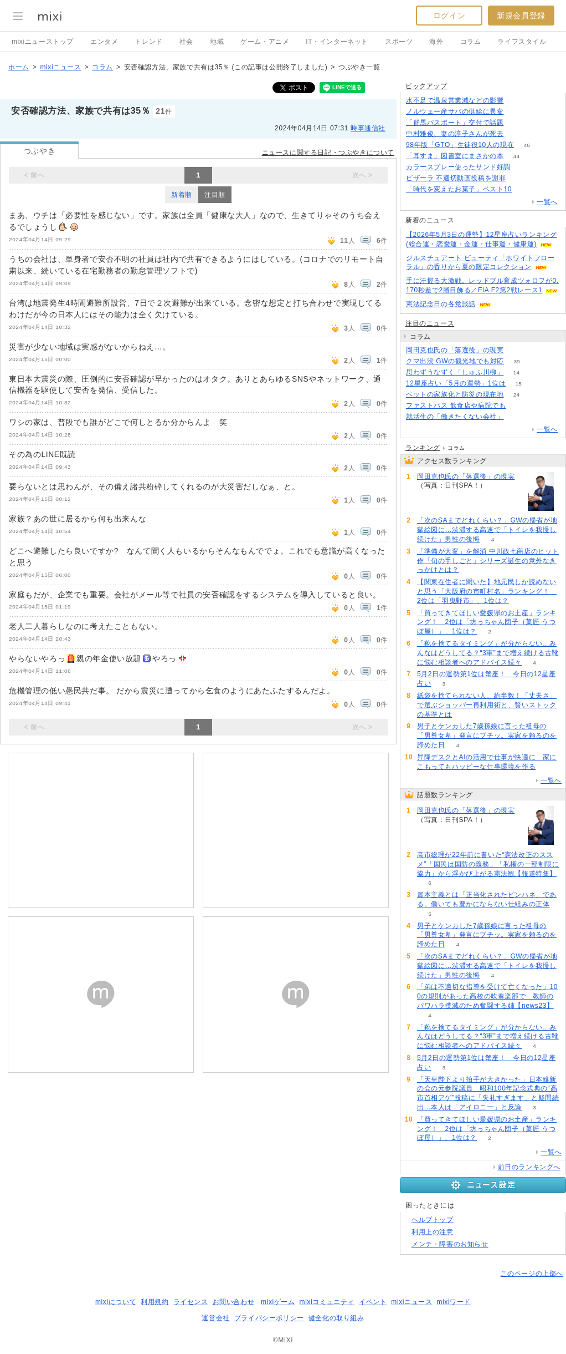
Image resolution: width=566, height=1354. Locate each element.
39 (516, 361)
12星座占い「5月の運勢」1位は (456, 383)
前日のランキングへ (529, 1167)
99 (516, 123)
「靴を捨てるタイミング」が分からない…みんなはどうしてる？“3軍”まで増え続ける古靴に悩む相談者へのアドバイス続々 (488, 653)
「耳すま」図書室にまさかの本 (454, 156)
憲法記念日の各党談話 (441, 304)
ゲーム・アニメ (264, 41)
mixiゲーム (278, 1302)
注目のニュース (429, 323)
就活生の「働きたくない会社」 (454, 416)
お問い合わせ (234, 1302)
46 (527, 145)
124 (518, 406)
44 (516, 156)
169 (516, 417)
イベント (373, 1302)
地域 (217, 41)
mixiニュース (60, 67)
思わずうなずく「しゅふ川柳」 (454, 372)
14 (516, 372)
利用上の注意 (432, 1232)
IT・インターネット (337, 41)
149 (518, 178)
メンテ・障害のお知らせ (449, 1244)
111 (516, 112)
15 (519, 384)
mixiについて (115, 1302)
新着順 (181, 195)
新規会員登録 (521, 15)
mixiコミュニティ (327, 1302)
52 (516, 101)
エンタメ (104, 41)
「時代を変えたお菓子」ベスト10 (459, 189)
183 (516, 350)
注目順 (214, 195)
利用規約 (154, 1302)
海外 (436, 41)
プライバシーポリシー (269, 1318)
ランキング (422, 448)
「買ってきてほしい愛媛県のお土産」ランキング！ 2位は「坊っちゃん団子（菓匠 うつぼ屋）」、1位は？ (487, 622)
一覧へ (547, 202)
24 (516, 395)
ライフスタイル (521, 41)
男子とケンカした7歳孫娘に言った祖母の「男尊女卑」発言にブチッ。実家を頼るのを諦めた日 (487, 735)
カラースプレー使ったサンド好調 (458, 167)
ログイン (449, 15)
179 (516, 134)
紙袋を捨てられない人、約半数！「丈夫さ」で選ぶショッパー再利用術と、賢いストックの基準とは (487, 705)
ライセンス (190, 1302)
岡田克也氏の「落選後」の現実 (454, 350)
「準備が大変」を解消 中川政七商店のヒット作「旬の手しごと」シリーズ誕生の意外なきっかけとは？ (488, 560)
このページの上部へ (532, 1273)
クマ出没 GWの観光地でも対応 (455, 361)
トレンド (148, 41)
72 (523, 167)
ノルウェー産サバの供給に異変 (454, 111)
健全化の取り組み (336, 1318)
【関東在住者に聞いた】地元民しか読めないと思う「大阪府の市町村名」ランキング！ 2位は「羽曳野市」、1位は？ (487, 591)
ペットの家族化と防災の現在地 (454, 394)
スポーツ (399, 41)
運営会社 (215, 1318)
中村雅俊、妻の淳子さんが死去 (454, 134)
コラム (470, 41)
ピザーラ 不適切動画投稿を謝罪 (456, 178)
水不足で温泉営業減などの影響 (454, 100)
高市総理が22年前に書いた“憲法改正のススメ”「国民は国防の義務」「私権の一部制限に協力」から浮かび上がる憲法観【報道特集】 (488, 864)
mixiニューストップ (43, 41)
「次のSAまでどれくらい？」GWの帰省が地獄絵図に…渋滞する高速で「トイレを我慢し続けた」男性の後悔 (487, 529)
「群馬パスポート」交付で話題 (454, 122)
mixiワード (453, 1302)
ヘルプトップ (432, 1220)
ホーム (18, 67)
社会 (186, 41)
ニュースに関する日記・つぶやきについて (328, 152)
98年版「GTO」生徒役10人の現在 (460, 145)
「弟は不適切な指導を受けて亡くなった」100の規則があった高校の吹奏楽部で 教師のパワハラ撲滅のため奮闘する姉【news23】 (487, 996)
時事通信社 (368, 128)
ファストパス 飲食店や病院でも (456, 405)
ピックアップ (426, 86)
